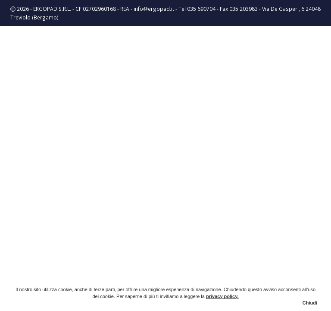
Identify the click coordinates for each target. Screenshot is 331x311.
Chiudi (310, 302)
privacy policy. (222, 296)
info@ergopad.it (154, 8)
